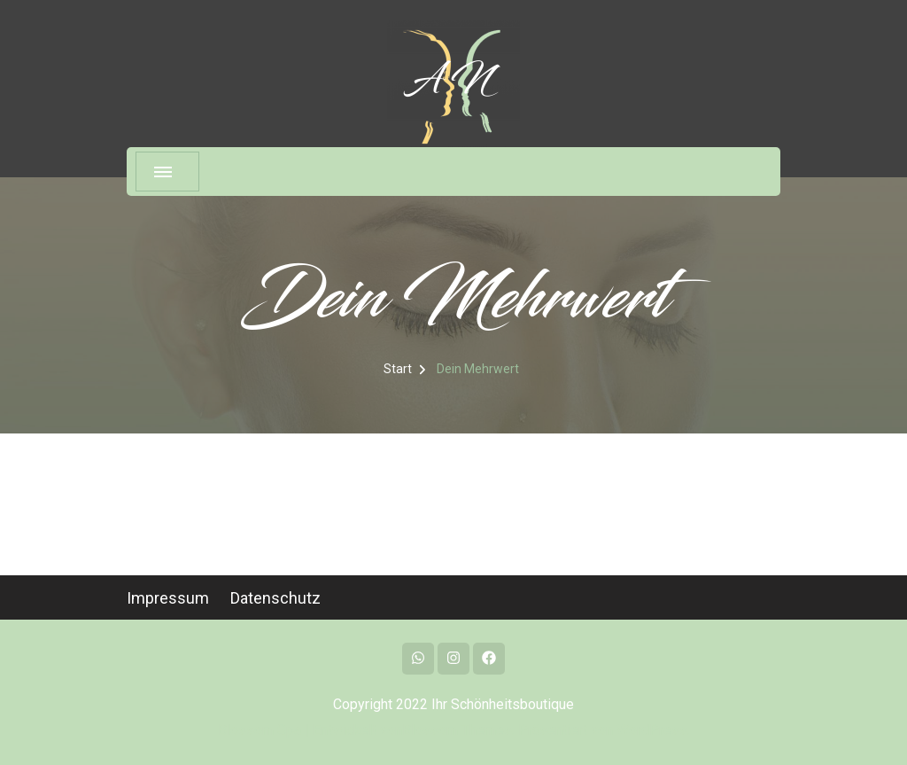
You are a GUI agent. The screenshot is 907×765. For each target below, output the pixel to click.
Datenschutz (275, 598)
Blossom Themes (457, 730)
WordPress (651, 730)
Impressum (168, 598)
